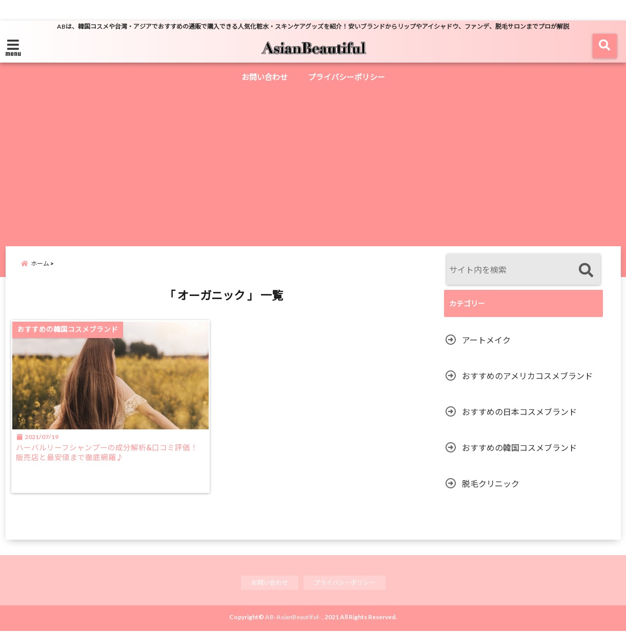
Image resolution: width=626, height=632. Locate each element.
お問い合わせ (264, 77)
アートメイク (486, 340)
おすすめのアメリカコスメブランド (527, 376)
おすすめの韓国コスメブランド (519, 447)
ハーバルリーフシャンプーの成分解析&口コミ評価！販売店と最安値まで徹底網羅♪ (108, 459)
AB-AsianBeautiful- (293, 618)
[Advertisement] (313, 164)
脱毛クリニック (490, 483)
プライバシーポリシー (346, 77)
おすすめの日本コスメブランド (519, 412)
